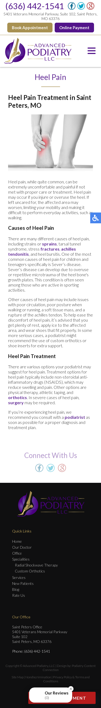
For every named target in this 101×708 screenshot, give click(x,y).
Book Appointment (30, 27)
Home (17, 541)
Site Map (17, 677)
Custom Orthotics (30, 571)
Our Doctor (22, 547)
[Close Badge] (71, 689)
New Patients (23, 583)
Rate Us (18, 595)
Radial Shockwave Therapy (36, 565)
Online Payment (74, 27)
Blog (15, 589)
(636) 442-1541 (34, 6)
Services (19, 577)
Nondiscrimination (38, 677)
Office (17, 553)
